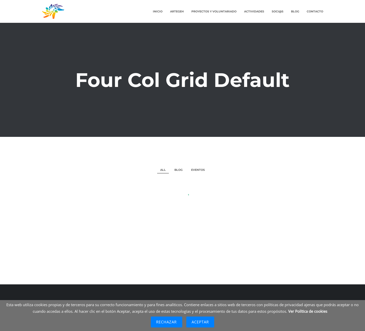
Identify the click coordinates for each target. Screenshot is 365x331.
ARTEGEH (177, 11)
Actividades (254, 11)
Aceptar (200, 321)
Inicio (157, 11)
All (163, 170)
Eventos (198, 170)
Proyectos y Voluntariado (213, 11)
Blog (295, 11)
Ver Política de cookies (307, 311)
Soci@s (277, 11)
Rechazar (166, 321)
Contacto (315, 11)
